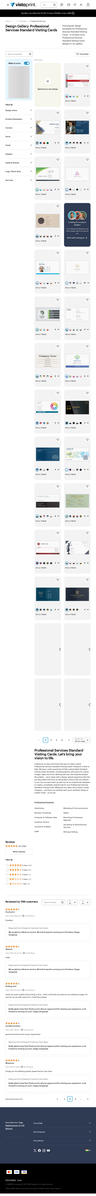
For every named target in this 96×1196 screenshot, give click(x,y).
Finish (8, 145)
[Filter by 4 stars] (7, 870)
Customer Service (41, 822)
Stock (7, 136)
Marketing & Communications (75, 808)
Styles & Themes (12, 163)
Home (7, 21)
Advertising (39, 808)
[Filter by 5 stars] (7, 865)
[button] (38, 740)
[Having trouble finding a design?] (77, 225)
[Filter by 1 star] (7, 884)
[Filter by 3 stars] (7, 874)
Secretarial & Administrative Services (75, 826)
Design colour (11, 110)
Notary (66, 813)
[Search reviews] (52, 902)
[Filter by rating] (72, 902)
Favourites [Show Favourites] (82, 54)
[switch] (26, 63)
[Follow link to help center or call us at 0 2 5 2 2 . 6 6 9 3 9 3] (62, 4)
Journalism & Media (42, 827)
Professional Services (38, 21)
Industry (8, 154)
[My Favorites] (75, 4)
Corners (8, 128)
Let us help (62, 1123)
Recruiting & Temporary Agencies (73, 818)
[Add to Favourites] (87, 66)
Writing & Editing (70, 832)
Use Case (9, 180)
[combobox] (47, 4)
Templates (22, 21)
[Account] (81, 4)
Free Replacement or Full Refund (14, 1125)
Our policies (62, 1140)
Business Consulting (42, 813)
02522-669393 (10, 1180)
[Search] (54, 4)
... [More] (14, 21)
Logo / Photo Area (13, 171)
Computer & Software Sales (45, 817)
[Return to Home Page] (23, 5)
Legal (36, 831)
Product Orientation (13, 119)
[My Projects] (69, 5)
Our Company (62, 1132)
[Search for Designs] (30, 54)
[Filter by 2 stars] (7, 879)
